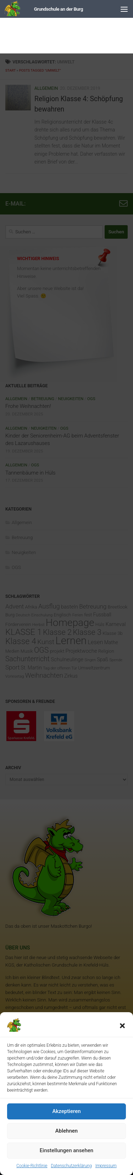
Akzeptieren (66, 1111)
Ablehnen (66, 1131)
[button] (122, 1025)
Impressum (106, 1165)
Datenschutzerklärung (71, 1165)
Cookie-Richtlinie (31, 1165)
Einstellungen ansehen (66, 1150)
